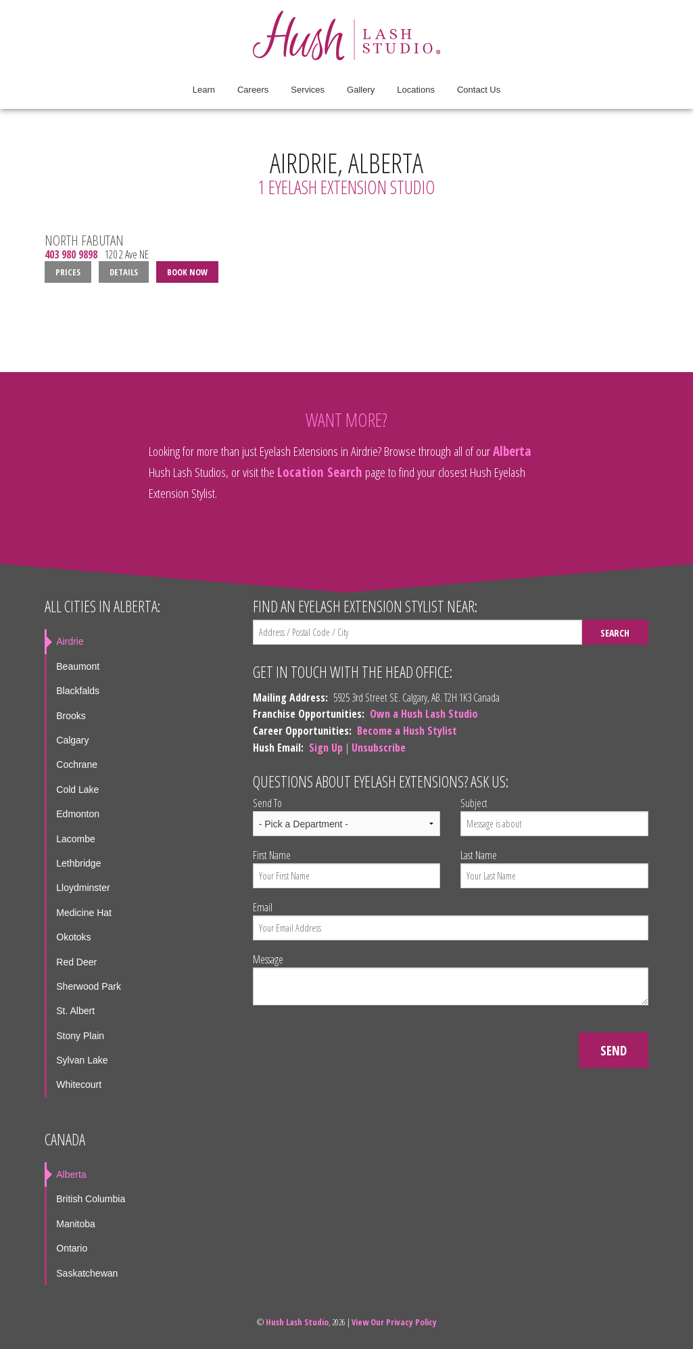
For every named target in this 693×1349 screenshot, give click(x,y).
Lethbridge (78, 863)
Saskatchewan (87, 1273)
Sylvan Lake (81, 1060)
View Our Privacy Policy (394, 1322)
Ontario (71, 1248)
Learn (204, 90)
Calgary (72, 740)
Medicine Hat (84, 912)
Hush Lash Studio (297, 1322)
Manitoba (75, 1223)
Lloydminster (83, 887)
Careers (252, 90)
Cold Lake (77, 789)
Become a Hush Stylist (407, 730)
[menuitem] (204, 90)
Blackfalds (77, 690)
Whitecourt (78, 1084)
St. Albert (75, 1010)
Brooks (71, 715)
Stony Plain (80, 1035)
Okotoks (73, 937)
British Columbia (90, 1198)
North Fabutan (84, 240)
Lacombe (75, 838)
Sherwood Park (88, 986)
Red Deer (76, 962)
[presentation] (355, 1042)
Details (124, 272)
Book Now (187, 272)
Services (308, 90)
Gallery (361, 90)
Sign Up (326, 747)
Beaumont (77, 666)
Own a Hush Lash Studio (424, 713)
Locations (416, 90)
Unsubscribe (379, 747)
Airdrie (69, 641)
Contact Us (478, 90)
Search (614, 632)
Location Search (319, 472)
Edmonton (77, 813)
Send (613, 1050)
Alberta (512, 451)
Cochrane (76, 764)
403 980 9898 (71, 254)
